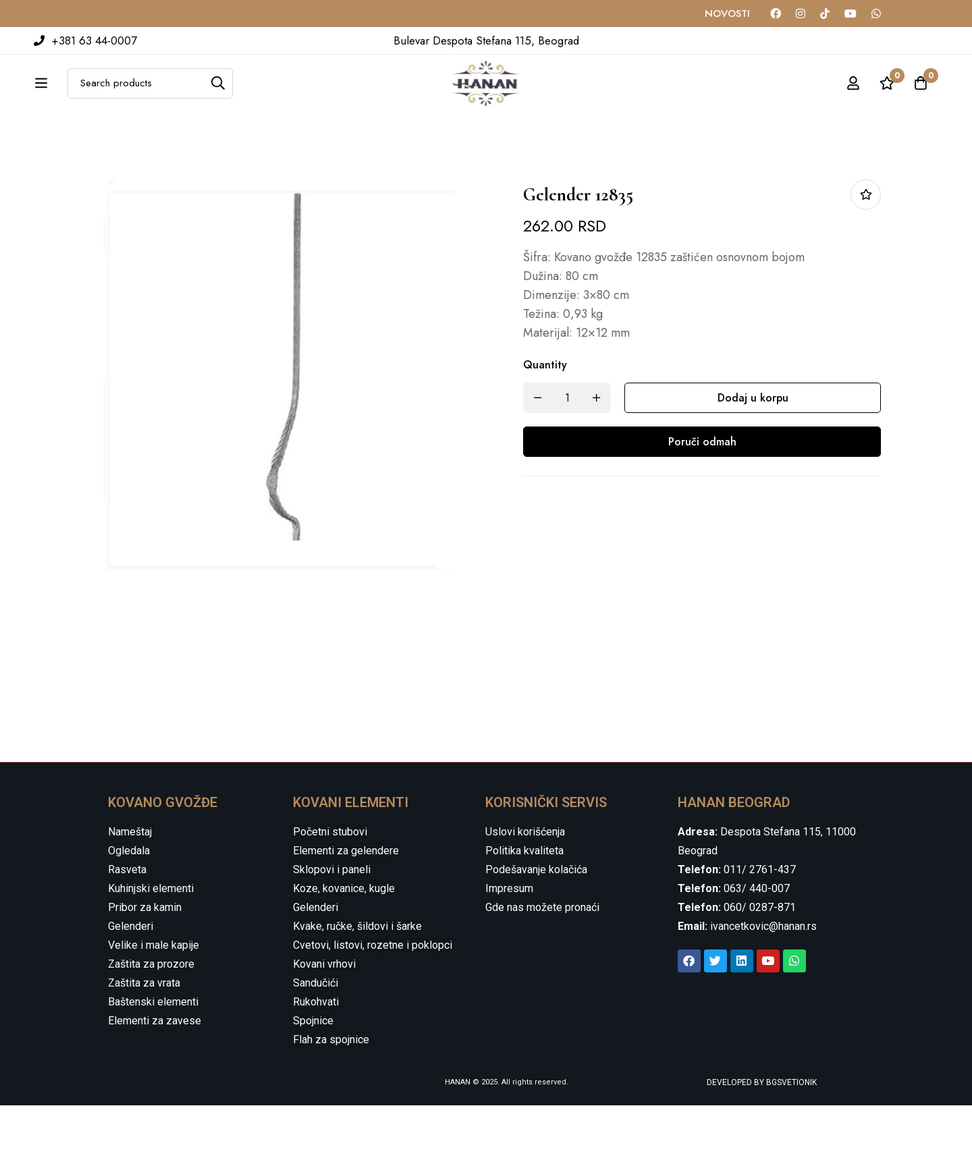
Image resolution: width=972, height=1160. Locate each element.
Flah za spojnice (331, 1094)
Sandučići (315, 1037)
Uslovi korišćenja (525, 886)
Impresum (509, 943)
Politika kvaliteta (524, 905)
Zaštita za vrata (144, 1037)
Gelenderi (130, 980)
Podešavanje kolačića (536, 924)
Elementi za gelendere (346, 905)
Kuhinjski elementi (151, 943)
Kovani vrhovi (324, 1018)
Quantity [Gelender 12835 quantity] (545, 419)
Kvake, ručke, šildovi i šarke (357, 980)
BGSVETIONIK (790, 1137)
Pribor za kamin (145, 962)
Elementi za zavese (154, 1075)
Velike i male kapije (153, 999)
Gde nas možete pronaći (542, 962)
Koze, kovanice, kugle (344, 943)
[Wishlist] (887, 97)
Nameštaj (130, 886)
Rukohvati (316, 1056)
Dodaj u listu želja (865, 249)
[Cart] (921, 97)
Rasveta (127, 924)
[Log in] (853, 97)
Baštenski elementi (153, 1056)
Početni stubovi (330, 886)
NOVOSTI (727, 13)
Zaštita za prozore (151, 1018)
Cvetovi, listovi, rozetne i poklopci (372, 999)
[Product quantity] (567, 452)
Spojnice (313, 1075)
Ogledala (129, 905)
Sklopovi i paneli (332, 924)
